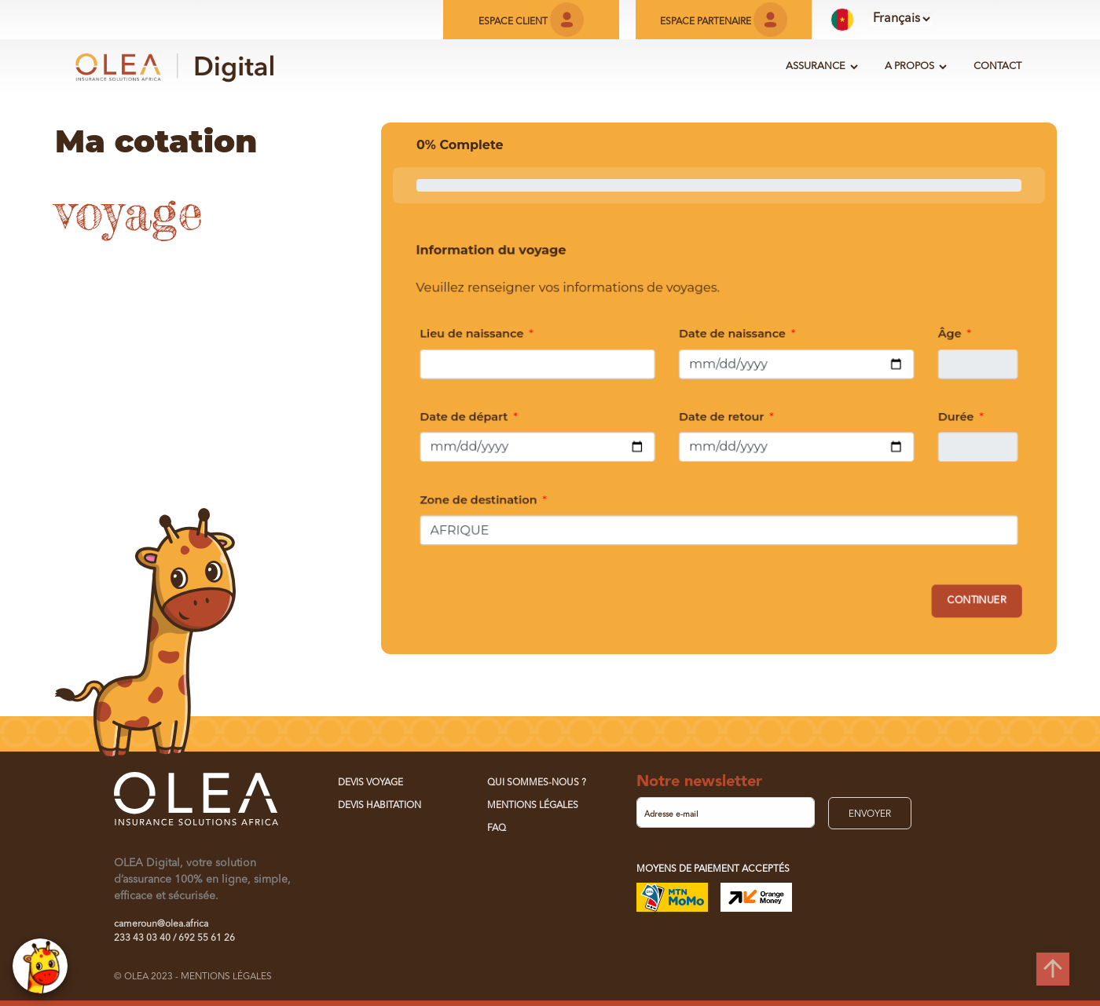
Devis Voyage (370, 783)
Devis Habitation (379, 805)
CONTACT (997, 66)
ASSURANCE (815, 66)
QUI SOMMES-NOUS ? (536, 783)
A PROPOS (909, 66)
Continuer (981, 602)
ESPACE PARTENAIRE (724, 22)
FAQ (496, 828)
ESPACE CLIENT (531, 22)
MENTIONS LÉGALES (532, 805)
